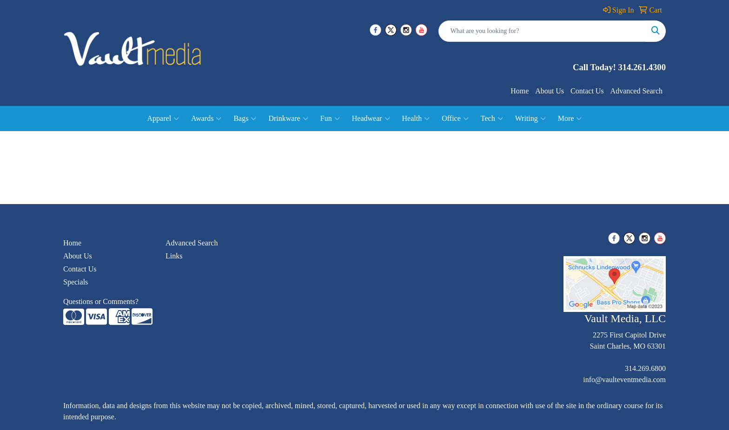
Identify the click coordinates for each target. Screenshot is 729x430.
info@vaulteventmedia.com (624, 380)
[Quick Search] (542, 31)
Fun (330, 118)
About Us (549, 91)
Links (174, 256)
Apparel (163, 118)
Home (519, 91)
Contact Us (587, 91)
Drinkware (288, 118)
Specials (75, 282)
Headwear (371, 118)
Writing (530, 118)
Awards (206, 118)
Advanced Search (636, 91)
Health (416, 118)
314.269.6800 (645, 368)
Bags (244, 118)
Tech (492, 118)
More (570, 118)
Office (455, 118)
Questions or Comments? (101, 301)
